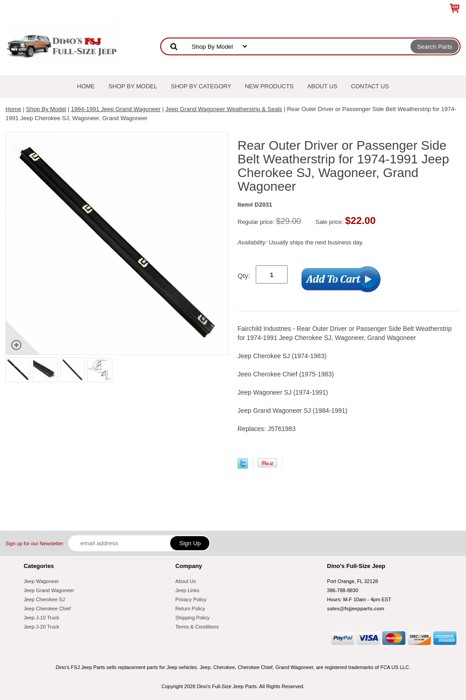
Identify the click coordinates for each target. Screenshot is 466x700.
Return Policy (190, 608)
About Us (322, 86)
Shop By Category (201, 86)
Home (86, 86)
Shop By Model (132, 86)
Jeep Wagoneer (41, 581)
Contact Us (370, 86)
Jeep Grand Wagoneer (49, 590)
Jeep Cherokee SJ (44, 599)
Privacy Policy (190, 599)
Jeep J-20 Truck (41, 626)
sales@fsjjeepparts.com (356, 608)
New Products (269, 86)
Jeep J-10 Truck (41, 617)
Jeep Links (187, 590)
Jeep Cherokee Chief (47, 608)
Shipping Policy (192, 617)
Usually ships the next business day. (301, 242)
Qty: (244, 275)
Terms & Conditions (196, 626)
